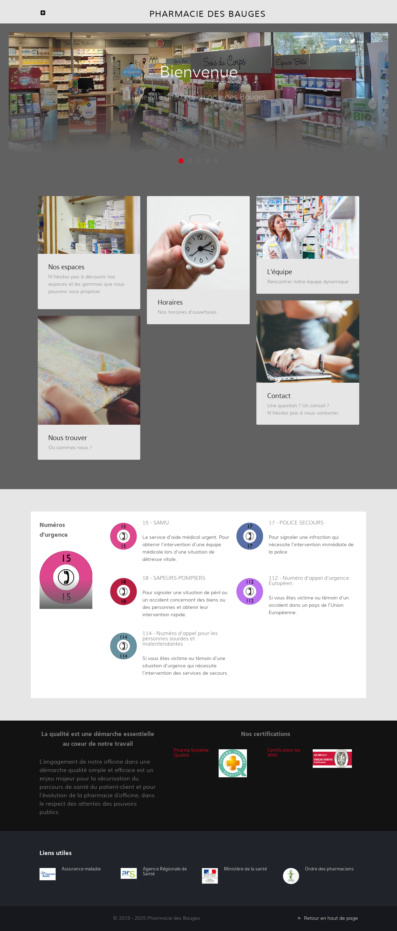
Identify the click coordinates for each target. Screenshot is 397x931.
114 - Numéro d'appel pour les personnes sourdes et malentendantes (180, 638)
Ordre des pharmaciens (329, 869)
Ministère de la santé (245, 869)
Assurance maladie (81, 869)
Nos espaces (66, 267)
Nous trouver (67, 438)
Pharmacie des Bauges (207, 14)
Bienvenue (199, 71)
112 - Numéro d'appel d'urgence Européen (309, 581)
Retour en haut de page (326, 918)
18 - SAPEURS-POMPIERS (173, 578)
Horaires (170, 302)
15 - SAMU (155, 523)
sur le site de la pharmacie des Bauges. (198, 97)
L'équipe (279, 272)
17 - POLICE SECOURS (296, 523)
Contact (279, 396)
